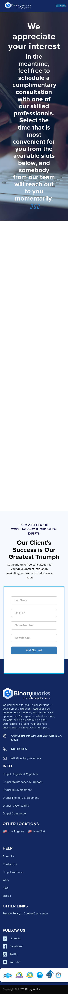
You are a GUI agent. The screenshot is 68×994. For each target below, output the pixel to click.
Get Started (34, 650)
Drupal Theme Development (21, 798)
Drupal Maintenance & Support (22, 782)
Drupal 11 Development (17, 790)
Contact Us (10, 864)
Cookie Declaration (36, 913)
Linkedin (15, 938)
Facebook (16, 946)
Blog (6, 888)
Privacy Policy (11, 913)
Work (6, 880)
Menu (61, 5)
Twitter (14, 954)
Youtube (15, 962)
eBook (7, 896)
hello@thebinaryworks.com (25, 758)
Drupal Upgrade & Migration (20, 774)
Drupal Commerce (14, 813)
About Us (9, 856)
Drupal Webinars (13, 872)
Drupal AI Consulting (16, 805)
